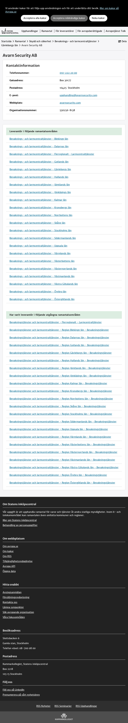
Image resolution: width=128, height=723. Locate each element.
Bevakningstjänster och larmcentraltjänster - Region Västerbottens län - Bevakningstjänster (62, 444)
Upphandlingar (30, 31)
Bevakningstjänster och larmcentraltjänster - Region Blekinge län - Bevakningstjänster (59, 329)
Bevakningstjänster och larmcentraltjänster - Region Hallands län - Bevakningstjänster (59, 360)
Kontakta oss (10, 602)
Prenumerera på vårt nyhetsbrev (21, 694)
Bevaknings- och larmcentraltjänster (76, 41)
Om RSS (7, 556)
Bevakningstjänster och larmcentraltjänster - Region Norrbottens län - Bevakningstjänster (61, 398)
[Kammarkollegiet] (64, 717)
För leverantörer (65, 31)
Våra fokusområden (14, 617)
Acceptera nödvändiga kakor (69, 18)
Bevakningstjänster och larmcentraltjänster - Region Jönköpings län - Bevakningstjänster (61, 375)
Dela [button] (122, 41)
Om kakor (8, 551)
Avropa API (9, 566)
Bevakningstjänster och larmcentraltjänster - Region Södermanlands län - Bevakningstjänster (63, 421)
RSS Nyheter (43, 706)
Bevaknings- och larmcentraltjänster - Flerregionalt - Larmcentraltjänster (52, 154)
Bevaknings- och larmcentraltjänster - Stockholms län (41, 230)
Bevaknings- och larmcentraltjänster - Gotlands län (39, 161)
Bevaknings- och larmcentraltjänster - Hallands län (39, 177)
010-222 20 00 (68, 72)
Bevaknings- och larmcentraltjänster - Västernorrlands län (43, 268)
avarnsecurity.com (70, 102)
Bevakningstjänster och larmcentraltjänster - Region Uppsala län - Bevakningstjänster (59, 429)
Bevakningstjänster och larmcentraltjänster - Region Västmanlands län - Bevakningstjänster (62, 459)
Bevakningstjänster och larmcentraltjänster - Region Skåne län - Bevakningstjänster (58, 406)
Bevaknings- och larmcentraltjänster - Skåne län (37, 222)
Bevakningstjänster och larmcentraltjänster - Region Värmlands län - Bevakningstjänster (60, 436)
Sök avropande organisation (18, 612)
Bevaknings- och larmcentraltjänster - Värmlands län (40, 253)
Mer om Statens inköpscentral (20, 520)
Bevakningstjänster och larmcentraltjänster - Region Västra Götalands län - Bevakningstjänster (64, 467)
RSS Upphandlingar (86, 706)
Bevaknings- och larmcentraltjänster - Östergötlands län (42, 299)
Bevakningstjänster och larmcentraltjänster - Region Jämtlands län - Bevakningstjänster (60, 368)
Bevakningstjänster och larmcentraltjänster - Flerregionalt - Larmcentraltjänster (56, 322)
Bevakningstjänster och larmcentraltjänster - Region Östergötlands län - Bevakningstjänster (62, 482)
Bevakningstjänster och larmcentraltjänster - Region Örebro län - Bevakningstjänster (58, 475)
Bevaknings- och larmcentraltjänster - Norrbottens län (41, 215)
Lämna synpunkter (13, 607)
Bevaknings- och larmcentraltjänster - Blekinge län (39, 138)
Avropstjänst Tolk (116, 31)
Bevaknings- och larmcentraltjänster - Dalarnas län (39, 146)
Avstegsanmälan (12, 592)
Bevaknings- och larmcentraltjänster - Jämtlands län (40, 184)
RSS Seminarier (63, 706)
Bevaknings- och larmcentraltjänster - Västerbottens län (42, 261)
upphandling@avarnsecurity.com (78, 95)
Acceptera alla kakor (35, 18)
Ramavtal (47, 31)
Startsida (6, 41)
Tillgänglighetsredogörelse (17, 561)
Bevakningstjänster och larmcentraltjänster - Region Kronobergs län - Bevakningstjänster (61, 391)
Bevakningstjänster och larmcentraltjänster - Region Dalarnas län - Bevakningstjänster (59, 337)
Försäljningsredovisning (16, 597)
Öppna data (9, 571)
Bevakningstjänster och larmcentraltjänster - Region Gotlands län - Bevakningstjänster (59, 345)
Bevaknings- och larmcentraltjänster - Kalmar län (38, 199)
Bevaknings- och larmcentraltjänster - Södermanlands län (43, 238)
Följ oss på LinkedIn (13, 689)
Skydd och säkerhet (40, 41)
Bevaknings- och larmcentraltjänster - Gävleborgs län (40, 169)
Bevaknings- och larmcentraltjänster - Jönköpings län (40, 192)
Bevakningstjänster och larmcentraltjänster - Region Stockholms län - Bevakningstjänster (61, 413)
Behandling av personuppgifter (20, 525)
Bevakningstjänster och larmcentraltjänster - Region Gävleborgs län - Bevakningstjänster (61, 352)
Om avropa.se (10, 546)
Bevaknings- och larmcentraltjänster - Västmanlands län (42, 276)
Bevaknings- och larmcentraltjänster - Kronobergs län (40, 207)
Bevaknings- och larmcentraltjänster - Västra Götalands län (44, 283)
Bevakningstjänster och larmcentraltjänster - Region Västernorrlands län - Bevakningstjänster (63, 452)
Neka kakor (98, 18)
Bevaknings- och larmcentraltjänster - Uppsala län (38, 245)
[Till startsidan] (10, 31)
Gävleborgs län (9, 45)
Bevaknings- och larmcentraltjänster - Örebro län (38, 291)
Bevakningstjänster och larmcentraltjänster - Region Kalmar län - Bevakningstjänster (58, 383)
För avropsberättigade (90, 31)
